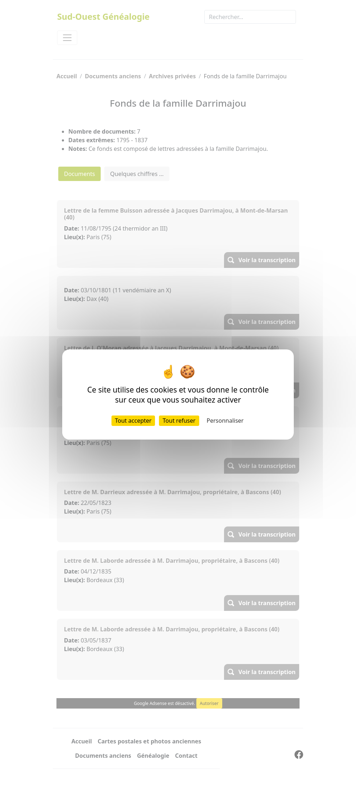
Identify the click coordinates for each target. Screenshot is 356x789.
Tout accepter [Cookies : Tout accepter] (133, 420)
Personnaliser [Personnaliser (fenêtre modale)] (225, 420)
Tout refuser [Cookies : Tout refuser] (179, 420)
